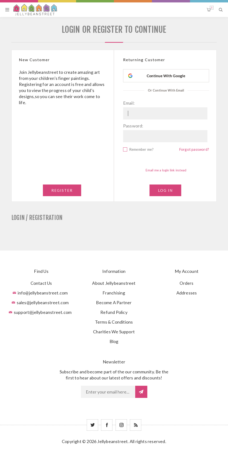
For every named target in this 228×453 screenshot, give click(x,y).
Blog (114, 341)
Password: (133, 125)
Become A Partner (114, 302)
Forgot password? (194, 149)
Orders (186, 283)
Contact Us (41, 283)
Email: (129, 103)
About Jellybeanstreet (113, 283)
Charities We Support (114, 331)
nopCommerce (126, 448)
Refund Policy (113, 312)
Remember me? (141, 149)
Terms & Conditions (114, 322)
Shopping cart (211, 7)
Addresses (186, 292)
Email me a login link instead (166, 170)
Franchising (113, 292)
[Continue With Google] (166, 75)
